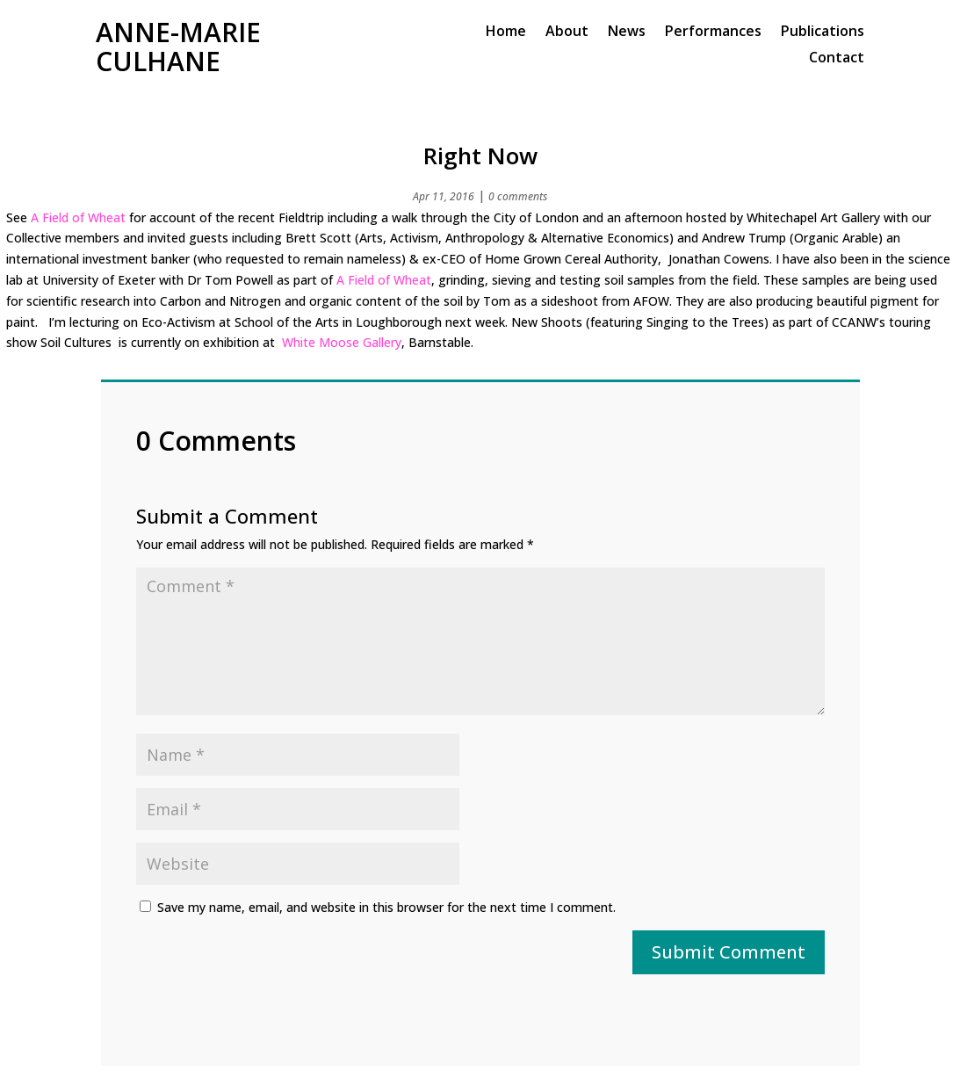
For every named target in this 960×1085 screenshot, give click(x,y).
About (566, 32)
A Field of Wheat (78, 217)
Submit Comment (728, 952)
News (627, 32)
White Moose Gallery (341, 342)
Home (506, 32)
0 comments (517, 196)
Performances (713, 32)
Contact (836, 59)
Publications (822, 32)
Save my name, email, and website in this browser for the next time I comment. (386, 907)
